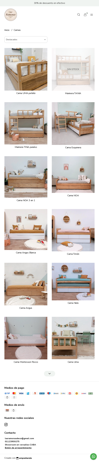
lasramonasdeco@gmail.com (19, 438)
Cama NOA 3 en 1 (26, 200)
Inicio (7, 30)
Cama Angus (25, 308)
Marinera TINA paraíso (26, 147)
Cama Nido (73, 303)
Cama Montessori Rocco (26, 362)
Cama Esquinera (73, 147)
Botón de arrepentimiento (18, 447)
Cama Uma (73, 362)
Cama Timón (73, 254)
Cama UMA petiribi (25, 93)
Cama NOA (73, 195)
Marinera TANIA (73, 93)
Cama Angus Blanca (26, 252)
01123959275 (12, 441)
